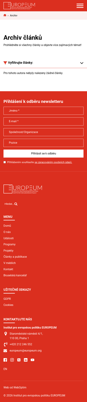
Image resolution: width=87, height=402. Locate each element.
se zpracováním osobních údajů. (53, 162)
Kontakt (8, 269)
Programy (9, 244)
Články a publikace (15, 256)
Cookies (8, 305)
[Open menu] (80, 6)
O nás (7, 232)
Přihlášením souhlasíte (39, 162)
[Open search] (11, 204)
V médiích (9, 263)
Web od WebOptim (14, 387)
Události (8, 238)
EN (5, 369)
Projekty (8, 250)
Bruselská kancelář (15, 275)
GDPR (7, 298)
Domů (7, 225)
